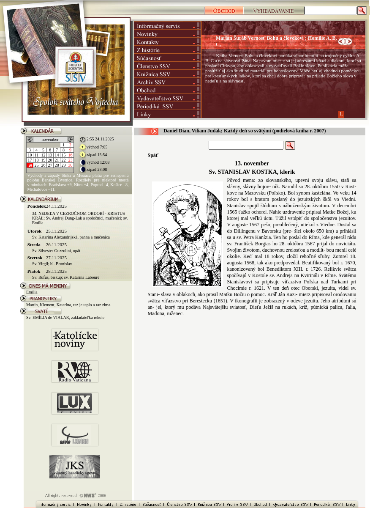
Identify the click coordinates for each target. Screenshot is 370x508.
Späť (153, 155)
